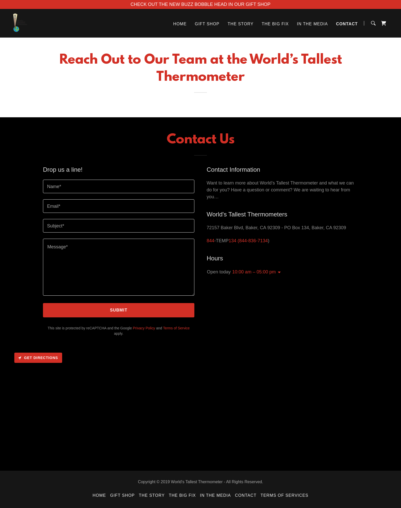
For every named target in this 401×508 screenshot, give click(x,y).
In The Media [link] (312, 24)
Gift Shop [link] (207, 24)
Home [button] (99, 495)
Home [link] (180, 24)
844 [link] (210, 240)
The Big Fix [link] (275, 24)
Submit (118, 310)
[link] (20, 23)
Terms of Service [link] (176, 328)
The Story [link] (240, 24)
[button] (278, 272)
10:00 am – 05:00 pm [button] (254, 271)
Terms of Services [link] (284, 495)
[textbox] (118, 186)
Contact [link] (347, 24)
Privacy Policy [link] (144, 328)
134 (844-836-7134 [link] (248, 240)
